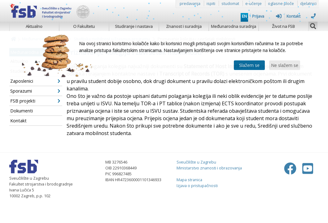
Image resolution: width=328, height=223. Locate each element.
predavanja (190, 3)
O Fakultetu (84, 26)
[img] (313, 25)
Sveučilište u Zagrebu (196, 162)
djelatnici (308, 3)
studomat (230, 3)
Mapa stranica (189, 179)
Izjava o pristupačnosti (197, 185)
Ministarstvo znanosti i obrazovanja (209, 168)
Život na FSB (283, 26)
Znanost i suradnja (184, 26)
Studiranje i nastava (134, 26)
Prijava (267, 16)
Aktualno (34, 26)
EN (244, 16)
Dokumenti (21, 111)
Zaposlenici (35, 81)
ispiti (211, 3)
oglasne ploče (281, 3)
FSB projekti (35, 101)
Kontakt (301, 16)
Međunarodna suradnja (233, 26)
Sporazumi (35, 91)
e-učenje (253, 3)
